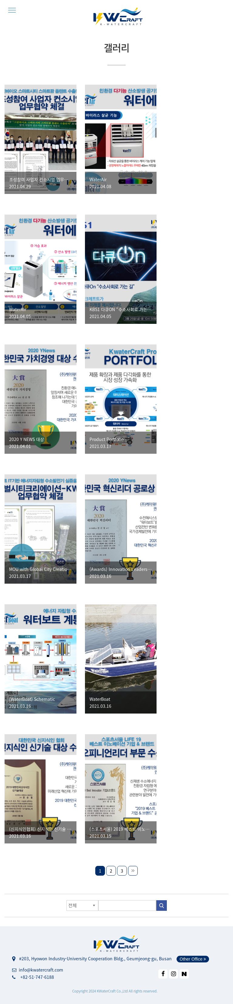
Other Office (193, 959)
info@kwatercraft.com (37, 970)
